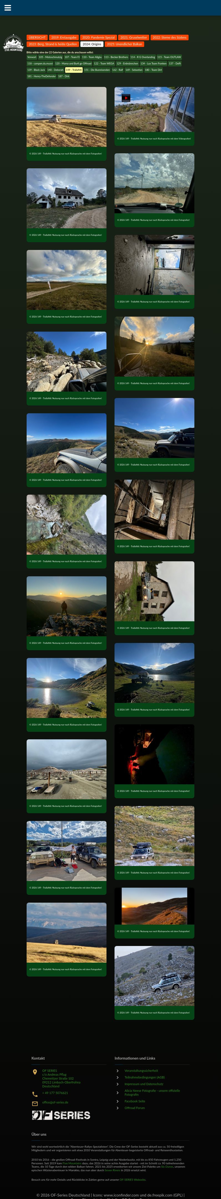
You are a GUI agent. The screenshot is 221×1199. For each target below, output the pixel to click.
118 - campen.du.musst (40, 63)
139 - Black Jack (36, 69)
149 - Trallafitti (74, 69)
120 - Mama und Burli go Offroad (73, 63)
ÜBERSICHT (37, 37)
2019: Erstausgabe (64, 37)
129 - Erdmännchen (127, 63)
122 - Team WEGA (104, 63)
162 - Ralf (117, 69)
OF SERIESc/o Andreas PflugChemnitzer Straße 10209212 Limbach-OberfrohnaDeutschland (61, 1078)
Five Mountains (72, 1163)
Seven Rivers (112, 1170)
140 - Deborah (55, 69)
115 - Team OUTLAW (169, 57)
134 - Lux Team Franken (154, 63)
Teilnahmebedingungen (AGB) (145, 1077)
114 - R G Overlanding (143, 57)
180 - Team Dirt (153, 69)
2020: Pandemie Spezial (98, 37)
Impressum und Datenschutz (144, 1084)
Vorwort (31, 57)
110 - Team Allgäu (91, 57)
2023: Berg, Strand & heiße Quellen (53, 44)
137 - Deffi (175, 63)
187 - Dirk (63, 76)
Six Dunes (167, 1166)
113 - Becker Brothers (116, 57)
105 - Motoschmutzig (50, 57)
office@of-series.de (55, 1102)
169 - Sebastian (133, 69)
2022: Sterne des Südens (170, 37)
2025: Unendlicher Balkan (124, 44)
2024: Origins (92, 44)
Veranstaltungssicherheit (141, 1070)
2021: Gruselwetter (133, 37)
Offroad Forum (135, 1108)
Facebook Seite (135, 1101)
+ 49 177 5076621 (55, 1093)
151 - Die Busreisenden (97, 69)
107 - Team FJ (72, 57)
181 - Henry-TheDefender (41, 76)
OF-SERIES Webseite (132, 1179)
